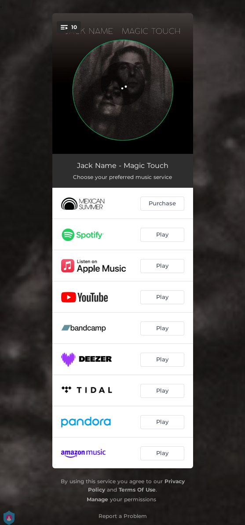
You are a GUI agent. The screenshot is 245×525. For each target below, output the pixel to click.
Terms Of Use (137, 489)
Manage (97, 499)
